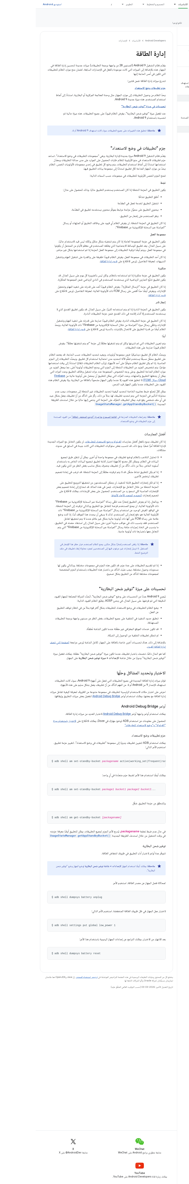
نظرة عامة (180, 22)
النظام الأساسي (176, 14)
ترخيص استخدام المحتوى (51, 976)
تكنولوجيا (141, 22)
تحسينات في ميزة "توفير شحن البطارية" (108, 106)
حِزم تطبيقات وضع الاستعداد (114, 88)
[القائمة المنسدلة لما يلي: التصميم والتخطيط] (106, 4)
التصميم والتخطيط (120, 4)
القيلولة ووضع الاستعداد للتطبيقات (68, 441)
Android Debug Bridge (70, 696)
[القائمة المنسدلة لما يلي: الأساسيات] (137, 4)
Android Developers (119, 40)
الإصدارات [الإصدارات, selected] (160, 22)
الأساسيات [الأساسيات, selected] (147, 4)
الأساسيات (100, 40)
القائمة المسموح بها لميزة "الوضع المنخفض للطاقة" (58, 416)
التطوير (93, 4)
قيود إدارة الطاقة (73, 261)
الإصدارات (87, 40)
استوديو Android (16, 4)
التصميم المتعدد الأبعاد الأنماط (91, 495)
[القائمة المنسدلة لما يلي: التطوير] (85, 4)
